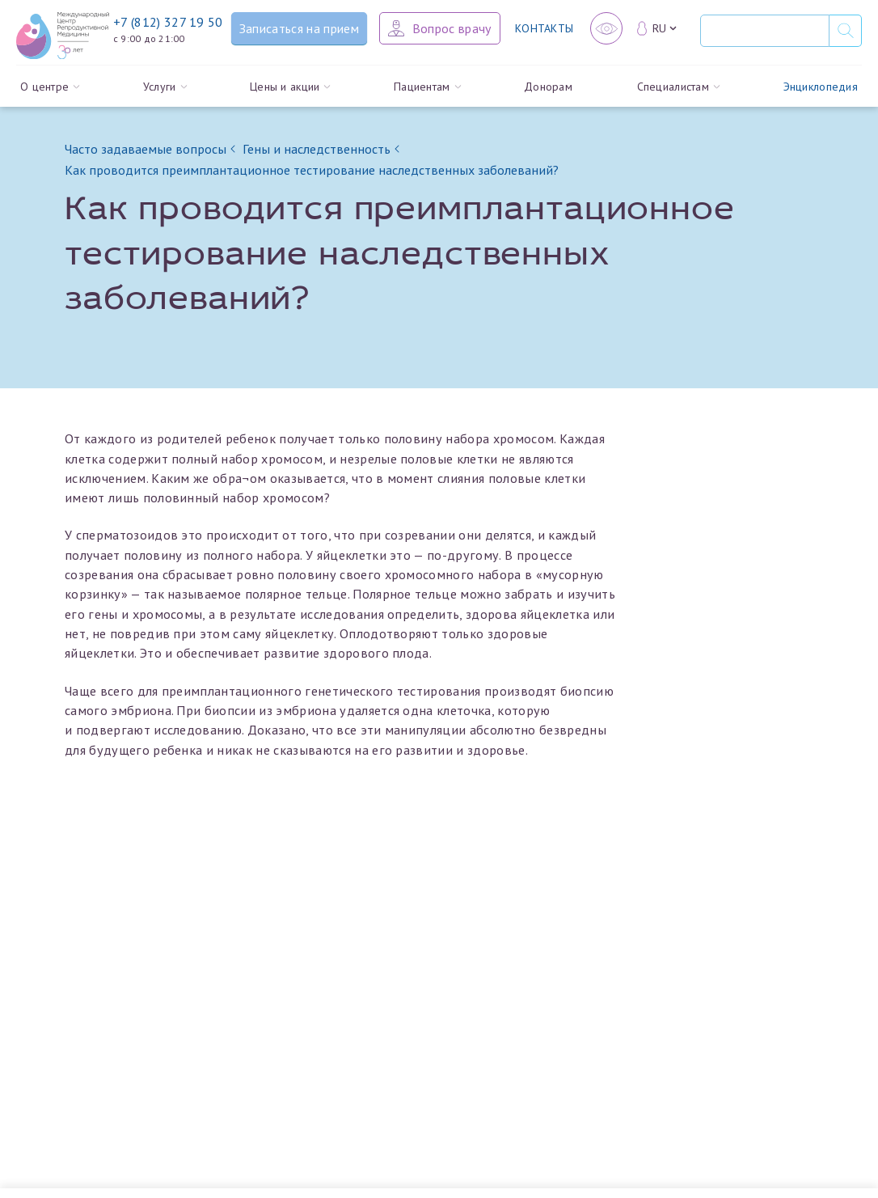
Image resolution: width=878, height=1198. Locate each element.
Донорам (548, 93)
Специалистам (678, 93)
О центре (50, 93)
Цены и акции (290, 93)
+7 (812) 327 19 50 (168, 22)
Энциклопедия (820, 93)
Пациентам (427, 93)
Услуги (165, 93)
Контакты (544, 28)
